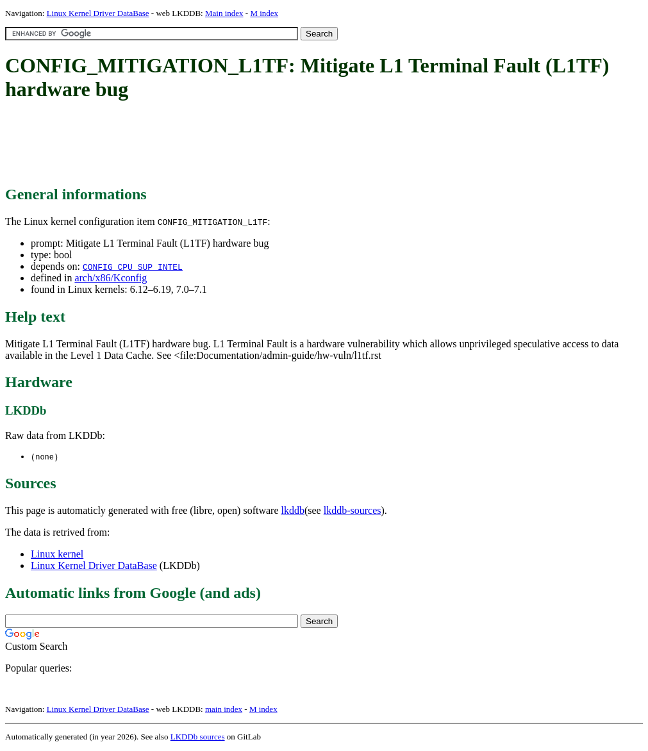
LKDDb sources (197, 737)
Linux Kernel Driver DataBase (98, 13)
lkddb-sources (352, 511)
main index (223, 709)
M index (264, 13)
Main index (224, 13)
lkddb (292, 511)
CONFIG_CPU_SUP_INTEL (133, 266)
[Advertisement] (238, 144)
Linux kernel (57, 554)
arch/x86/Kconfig (110, 277)
